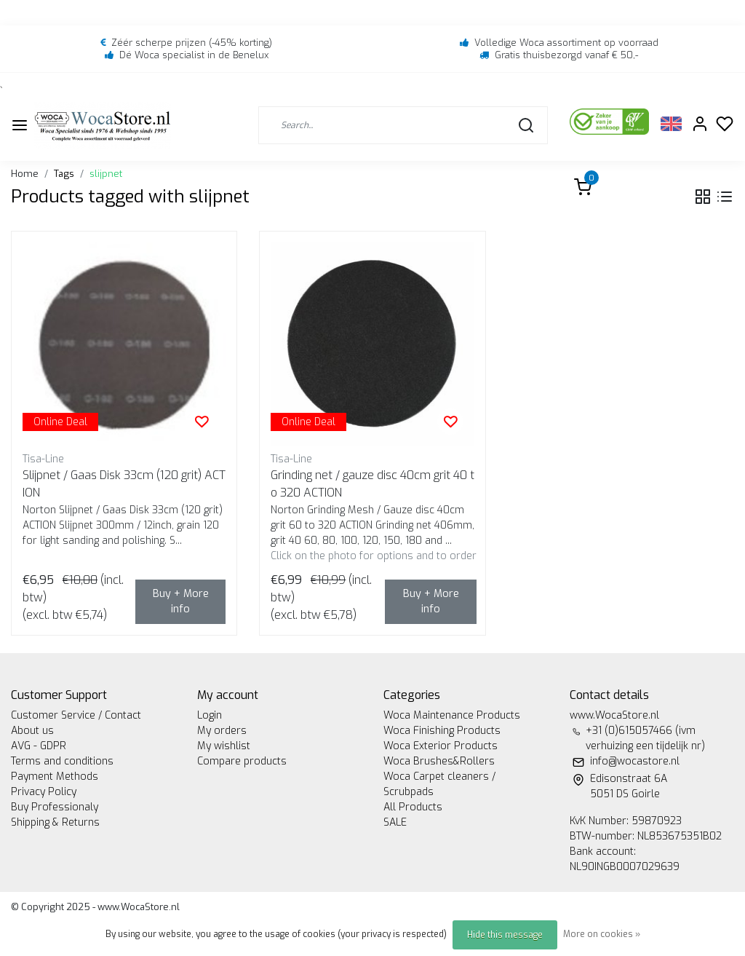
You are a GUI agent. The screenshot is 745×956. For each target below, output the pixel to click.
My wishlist (223, 746)
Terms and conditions (62, 761)
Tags (64, 173)
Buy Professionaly (54, 807)
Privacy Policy (43, 792)
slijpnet (105, 173)
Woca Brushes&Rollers (439, 761)
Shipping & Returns (55, 822)
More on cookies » (601, 934)
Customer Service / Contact (76, 715)
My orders (222, 731)
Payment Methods (54, 776)
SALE (395, 822)
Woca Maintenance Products (451, 715)
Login (209, 715)
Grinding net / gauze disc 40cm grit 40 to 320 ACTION (372, 483)
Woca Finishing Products (442, 731)
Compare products (242, 761)
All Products (412, 807)
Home (25, 173)
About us (32, 731)
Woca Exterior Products (440, 746)
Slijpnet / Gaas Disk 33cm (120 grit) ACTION (124, 483)
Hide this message (505, 935)
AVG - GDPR (38, 746)
